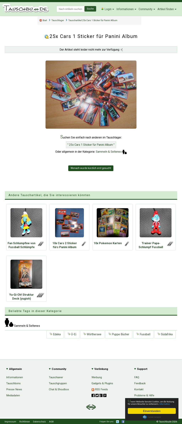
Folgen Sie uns (106, 421)
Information (150, 403)
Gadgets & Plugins (102, 383)
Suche (90, 8)
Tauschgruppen (58, 383)
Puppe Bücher (118, 334)
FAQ (136, 377)
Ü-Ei (72, 334)
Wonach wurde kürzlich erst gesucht (91, 168)
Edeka (55, 334)
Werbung (97, 377)
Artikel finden (165, 9)
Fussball (143, 334)
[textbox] (70, 9)
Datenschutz (39, 421)
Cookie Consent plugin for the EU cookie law (152, 417)
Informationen (125, 9)
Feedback (140, 383)
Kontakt (138, 389)
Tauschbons (13, 383)
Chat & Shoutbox (59, 389)
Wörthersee (92, 334)
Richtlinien (24, 421)
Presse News (14, 389)
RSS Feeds (100, 389)
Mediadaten (13, 395)
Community (145, 9)
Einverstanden (151, 411)
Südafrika (165, 334)
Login (106, 9)
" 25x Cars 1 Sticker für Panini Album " (91, 144)
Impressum (10, 421)
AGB (51, 421)
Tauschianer (56, 377)
